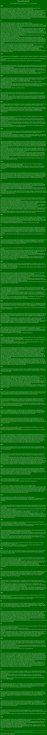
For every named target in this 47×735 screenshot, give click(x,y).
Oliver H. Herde (29, 3)
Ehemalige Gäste (24, 731)
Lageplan (30, 731)
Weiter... (2, 729)
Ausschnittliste (18, 731)
